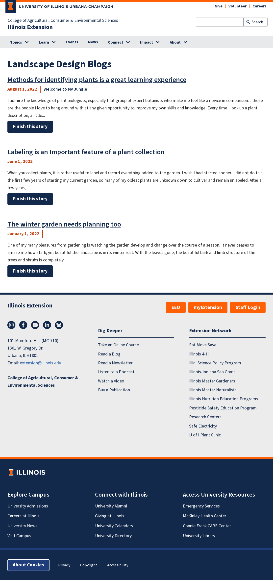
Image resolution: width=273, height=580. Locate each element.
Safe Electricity (203, 426)
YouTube (35, 325)
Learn (44, 42)
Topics (16, 42)
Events (72, 42)
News (93, 42)
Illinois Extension (30, 27)
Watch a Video (111, 381)
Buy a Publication (114, 390)
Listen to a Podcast (116, 372)
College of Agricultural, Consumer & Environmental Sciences (63, 21)
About (175, 42)
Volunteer (237, 6)
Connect (115, 42)
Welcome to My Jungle (65, 89)
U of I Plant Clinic (205, 435)
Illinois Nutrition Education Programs (223, 399)
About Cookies (28, 565)
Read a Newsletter (115, 363)
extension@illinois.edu (40, 363)
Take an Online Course (118, 345)
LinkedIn (47, 325)
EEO (175, 307)
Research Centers (205, 417)
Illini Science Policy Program (215, 363)
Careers (259, 6)
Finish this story (30, 126)
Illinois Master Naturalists (213, 390)
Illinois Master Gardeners (212, 381)
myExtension (208, 307)
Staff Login (248, 307)
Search (257, 22)
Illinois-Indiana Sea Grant (212, 372)
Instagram (11, 325)
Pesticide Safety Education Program (223, 408)
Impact (146, 42)
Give (219, 6)
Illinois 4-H (199, 354)
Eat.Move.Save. (203, 345)
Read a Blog (109, 354)
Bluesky (58, 325)
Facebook (23, 325)
